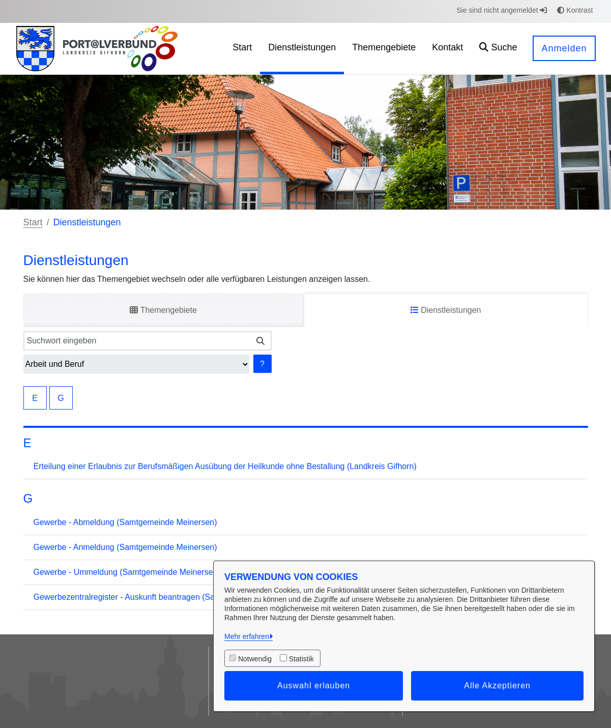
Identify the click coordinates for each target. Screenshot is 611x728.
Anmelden (564, 48)
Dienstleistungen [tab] (446, 310)
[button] (498, 48)
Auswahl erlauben (313, 685)
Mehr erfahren (246, 636)
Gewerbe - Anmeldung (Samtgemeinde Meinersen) (125, 547)
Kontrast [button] (575, 10)
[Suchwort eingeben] (137, 341)
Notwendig (255, 659)
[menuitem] (242, 48)
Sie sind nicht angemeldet (501, 10)
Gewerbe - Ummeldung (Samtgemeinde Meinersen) (127, 572)
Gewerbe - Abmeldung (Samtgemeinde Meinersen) (125, 522)
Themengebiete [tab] (163, 310)
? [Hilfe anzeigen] (262, 364)
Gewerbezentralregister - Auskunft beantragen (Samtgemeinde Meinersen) (168, 597)
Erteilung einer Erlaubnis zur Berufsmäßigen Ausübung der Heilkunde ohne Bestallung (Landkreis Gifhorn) (225, 466)
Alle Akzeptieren (497, 685)
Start (33, 222)
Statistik (301, 659)
